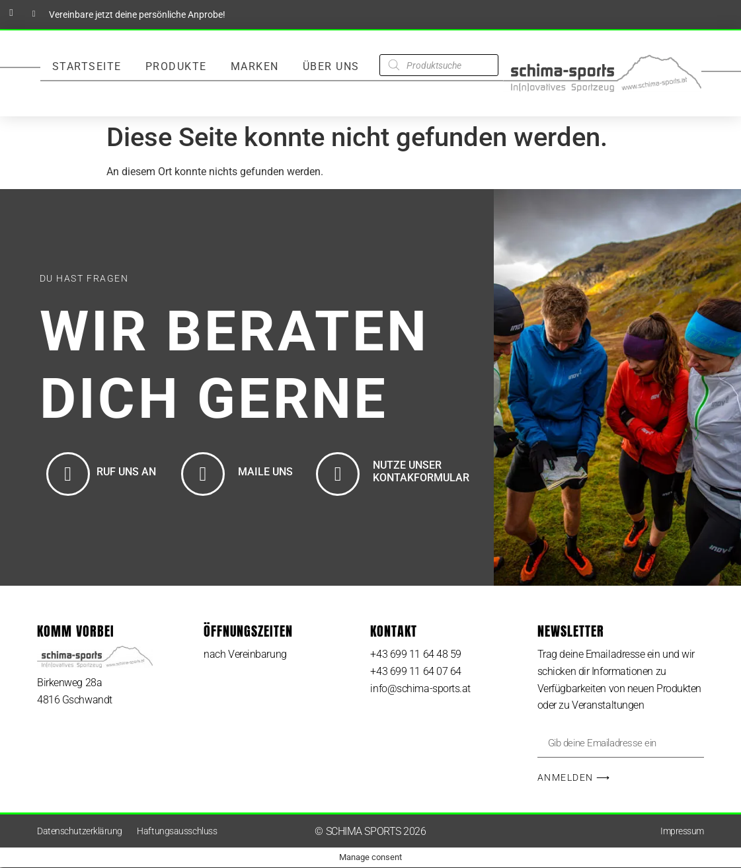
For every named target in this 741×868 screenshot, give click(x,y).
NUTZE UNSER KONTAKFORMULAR (421, 471)
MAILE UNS (265, 471)
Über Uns (331, 66)
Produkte (176, 66)
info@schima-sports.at (420, 688)
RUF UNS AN (126, 471)
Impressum (682, 831)
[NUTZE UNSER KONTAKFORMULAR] (338, 474)
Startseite (87, 66)
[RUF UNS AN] (68, 474)
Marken (255, 66)
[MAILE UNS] (203, 474)
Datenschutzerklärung (79, 831)
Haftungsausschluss (177, 831)
